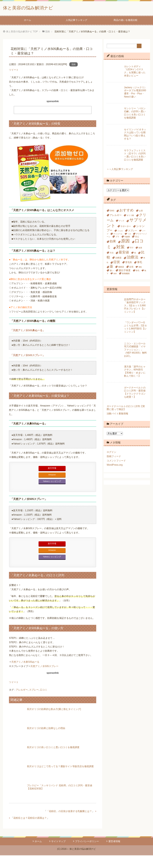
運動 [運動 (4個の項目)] (140, 268)
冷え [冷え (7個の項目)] (137, 237)
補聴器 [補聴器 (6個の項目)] (121, 268)
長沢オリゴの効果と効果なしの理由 (46, 729)
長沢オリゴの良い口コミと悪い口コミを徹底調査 (53, 748)
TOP (22, 32)
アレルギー (22, 690)
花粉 (73, 65)
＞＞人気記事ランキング (120, 170)
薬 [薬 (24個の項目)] (111, 267)
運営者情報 (114, 842)
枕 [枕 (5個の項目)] (135, 253)
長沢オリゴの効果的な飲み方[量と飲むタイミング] (54, 710)
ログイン (111, 452)
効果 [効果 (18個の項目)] (113, 242)
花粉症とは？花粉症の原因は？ (30, 818)
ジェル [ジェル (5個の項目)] (120, 231)
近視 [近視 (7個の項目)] (131, 267)
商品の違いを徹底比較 (125, 21)
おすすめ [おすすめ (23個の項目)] (126, 211)
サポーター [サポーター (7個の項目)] (125, 227)
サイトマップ (58, 842)
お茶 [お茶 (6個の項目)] (141, 211)
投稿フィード (114, 457)
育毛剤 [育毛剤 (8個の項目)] (128, 263)
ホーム (27, 21)
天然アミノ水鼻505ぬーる (25, 662)
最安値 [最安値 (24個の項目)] (124, 253)
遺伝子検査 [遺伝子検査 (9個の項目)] (125, 271)
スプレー (34, 690)
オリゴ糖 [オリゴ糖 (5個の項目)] (130, 216)
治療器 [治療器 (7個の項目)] (118, 258)
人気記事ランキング (76, 21)
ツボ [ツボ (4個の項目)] (129, 235)
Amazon (52, 475)
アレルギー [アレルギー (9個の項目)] (116, 215)
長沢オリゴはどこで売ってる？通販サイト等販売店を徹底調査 (60, 767)
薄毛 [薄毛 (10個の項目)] (139, 263)
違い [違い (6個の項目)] (112, 271)
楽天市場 (52, 469)
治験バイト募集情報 (117, 414)
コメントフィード (116, 461)
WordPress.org (115, 465)
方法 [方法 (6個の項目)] (112, 253)
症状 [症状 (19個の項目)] (116, 263)
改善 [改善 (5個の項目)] (140, 248)
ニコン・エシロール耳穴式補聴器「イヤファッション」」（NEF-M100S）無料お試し (135, 350)
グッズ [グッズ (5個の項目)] (121, 221)
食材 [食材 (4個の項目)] (115, 274)
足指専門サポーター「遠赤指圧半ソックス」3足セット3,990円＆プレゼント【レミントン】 (135, 306)
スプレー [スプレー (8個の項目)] (132, 231)
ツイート (14, 70)
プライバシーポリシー (87, 842)
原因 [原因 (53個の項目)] (125, 241)
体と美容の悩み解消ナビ (33, 8)
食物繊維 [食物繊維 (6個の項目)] (126, 274)
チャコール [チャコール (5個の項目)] (117, 235)
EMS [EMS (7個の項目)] (112, 211)
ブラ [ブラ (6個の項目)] (117, 237)
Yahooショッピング (52, 482)
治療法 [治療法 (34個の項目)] (132, 258)
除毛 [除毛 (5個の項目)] (137, 271)
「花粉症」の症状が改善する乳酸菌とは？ (69, 812)
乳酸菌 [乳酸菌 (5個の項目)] (127, 237)
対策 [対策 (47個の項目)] (120, 247)
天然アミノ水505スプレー (44, 667)
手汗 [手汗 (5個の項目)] (131, 248)
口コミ (43, 690)
